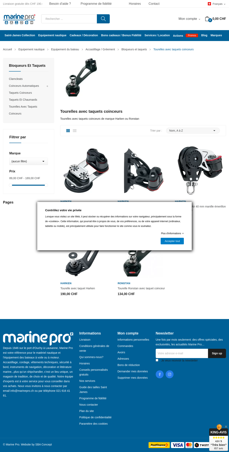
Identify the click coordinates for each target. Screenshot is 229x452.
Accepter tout (172, 241)
